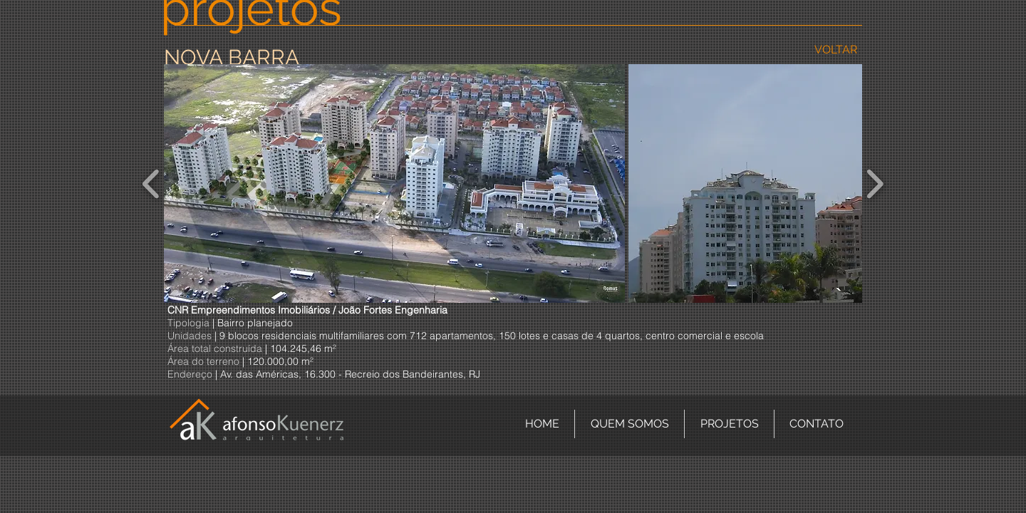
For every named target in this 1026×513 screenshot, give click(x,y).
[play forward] (875, 183)
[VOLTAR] (835, 50)
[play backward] (151, 183)
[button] (394, 183)
